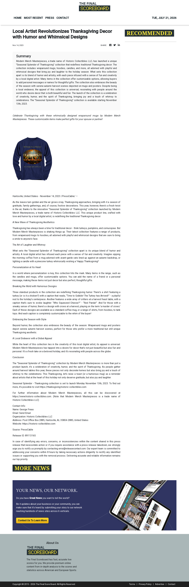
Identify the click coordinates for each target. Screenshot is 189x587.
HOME (18, 18)
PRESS (49, 18)
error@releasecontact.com (72, 448)
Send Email (25, 413)
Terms (132, 584)
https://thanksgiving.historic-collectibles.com (63, 387)
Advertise (159, 584)
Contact (171, 584)
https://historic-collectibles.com (38, 423)
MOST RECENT (33, 18)
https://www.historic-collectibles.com (32, 396)
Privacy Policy (145, 584)
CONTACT (62, 18)
